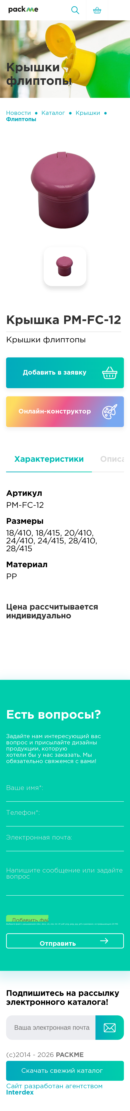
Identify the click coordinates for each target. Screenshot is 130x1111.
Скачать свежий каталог (62, 1071)
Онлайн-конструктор (54, 412)
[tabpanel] (65, 191)
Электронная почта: (39, 838)
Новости (18, 113)
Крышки (88, 113)
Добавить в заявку (54, 373)
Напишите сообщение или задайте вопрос (64, 874)
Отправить (58, 944)
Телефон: (23, 813)
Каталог (53, 113)
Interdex (20, 1093)
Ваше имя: (24, 788)
